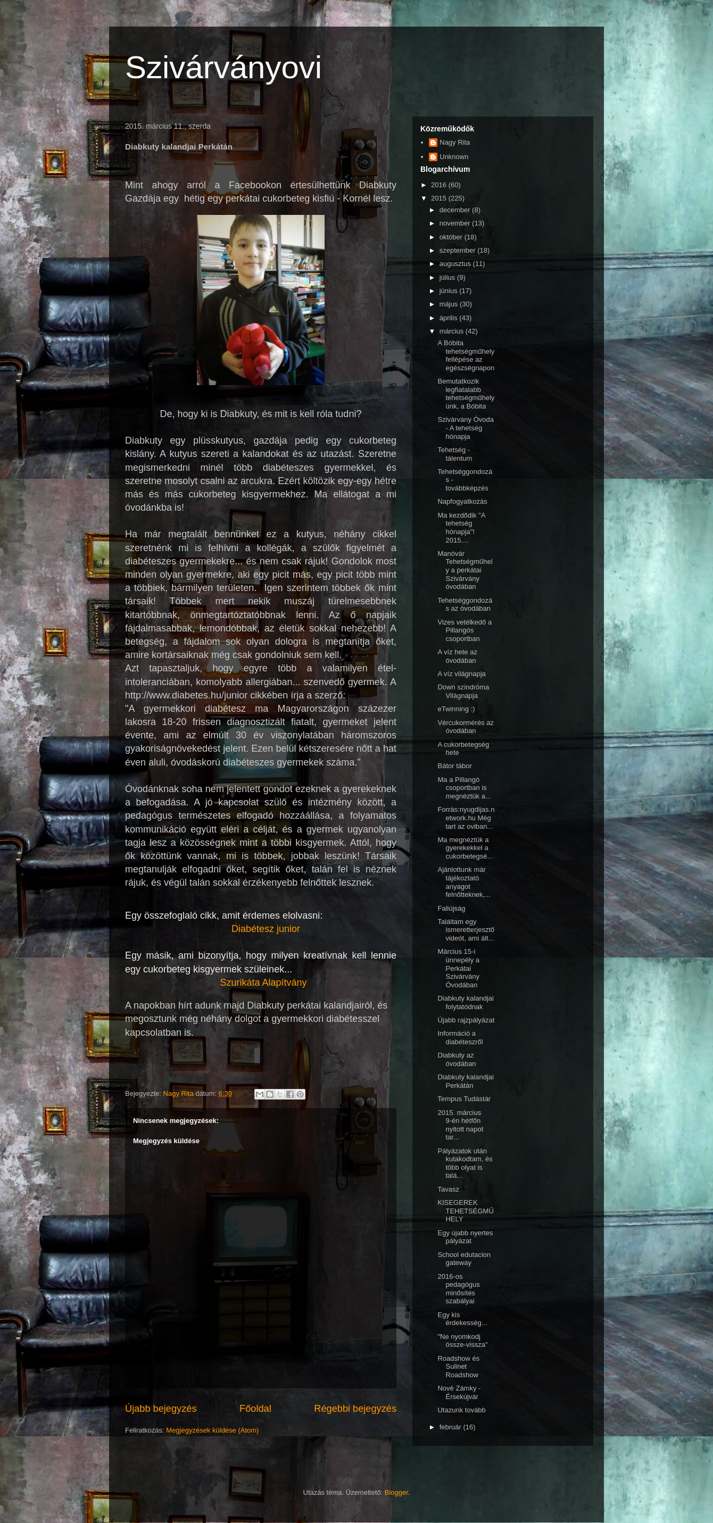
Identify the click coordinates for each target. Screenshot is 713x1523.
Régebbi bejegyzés (355, 1408)
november (456, 223)
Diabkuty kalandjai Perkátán (465, 1081)
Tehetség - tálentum (454, 454)
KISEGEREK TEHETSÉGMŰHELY (465, 1211)
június (450, 291)
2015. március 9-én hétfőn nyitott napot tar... (460, 1125)
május (450, 304)
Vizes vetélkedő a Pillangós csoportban (464, 630)
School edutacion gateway (464, 1259)
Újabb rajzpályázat (465, 1020)
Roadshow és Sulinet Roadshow (458, 1366)
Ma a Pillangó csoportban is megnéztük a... (464, 788)
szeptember (459, 250)
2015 (440, 198)
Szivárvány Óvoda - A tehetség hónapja (465, 427)
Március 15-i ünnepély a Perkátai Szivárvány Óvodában (458, 967)
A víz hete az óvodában (457, 656)
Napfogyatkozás (462, 501)
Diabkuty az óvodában (456, 1059)
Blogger (396, 1492)
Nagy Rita (455, 142)
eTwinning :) (456, 709)
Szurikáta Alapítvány (263, 982)
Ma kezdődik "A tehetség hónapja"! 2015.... (461, 527)
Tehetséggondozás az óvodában (464, 604)
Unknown (454, 157)
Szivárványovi (223, 67)
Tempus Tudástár (464, 1099)
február (451, 1427)
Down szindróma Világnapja (463, 691)
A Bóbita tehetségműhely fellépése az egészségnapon (465, 355)
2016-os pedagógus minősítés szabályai (458, 1288)
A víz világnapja (461, 674)
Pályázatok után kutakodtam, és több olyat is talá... (464, 1163)
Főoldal (255, 1408)
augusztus (456, 264)
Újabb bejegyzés (160, 1408)
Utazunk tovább (461, 1410)
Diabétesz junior (265, 928)
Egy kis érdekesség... (462, 1319)
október (452, 237)
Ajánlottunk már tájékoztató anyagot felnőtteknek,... (464, 881)
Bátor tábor (454, 766)
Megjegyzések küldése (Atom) (212, 1430)
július (448, 277)
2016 (440, 185)
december (456, 210)
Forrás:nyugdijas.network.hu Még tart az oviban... (465, 817)
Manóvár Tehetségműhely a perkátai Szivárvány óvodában (464, 570)
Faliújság (451, 908)
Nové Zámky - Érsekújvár (458, 1392)
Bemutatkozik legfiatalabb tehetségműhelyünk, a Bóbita (465, 393)
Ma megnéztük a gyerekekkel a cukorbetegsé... (465, 848)
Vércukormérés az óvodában (465, 727)
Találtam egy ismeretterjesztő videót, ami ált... (465, 930)
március (453, 331)
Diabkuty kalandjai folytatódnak (465, 1002)
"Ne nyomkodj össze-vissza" (462, 1341)
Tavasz (448, 1189)
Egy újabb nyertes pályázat (465, 1237)
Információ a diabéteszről (460, 1037)
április (450, 318)
